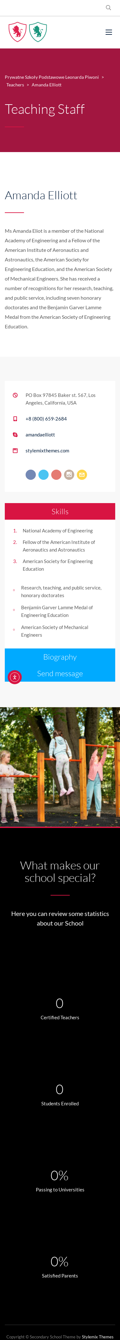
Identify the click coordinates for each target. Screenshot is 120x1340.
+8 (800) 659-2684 (46, 418)
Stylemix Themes (98, 1336)
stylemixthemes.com (47, 450)
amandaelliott (40, 434)
